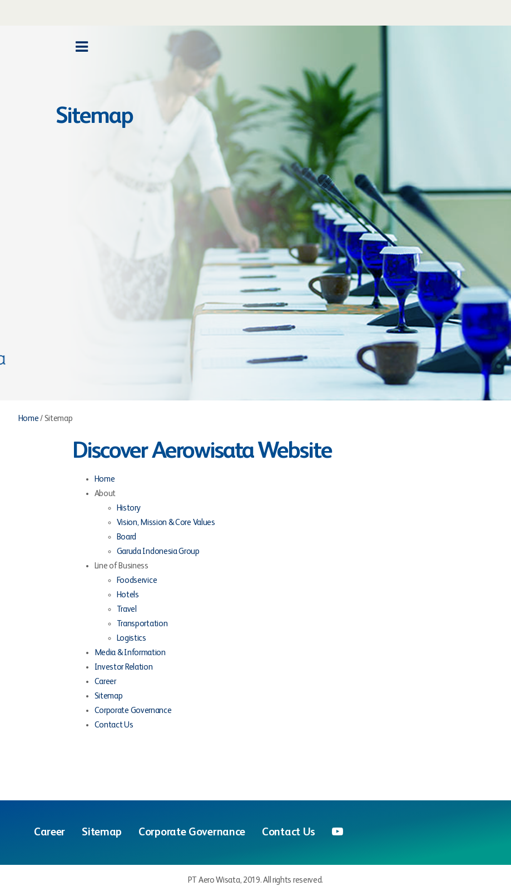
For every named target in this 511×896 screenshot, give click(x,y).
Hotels (128, 595)
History (129, 508)
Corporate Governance (133, 710)
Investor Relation (124, 667)
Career (105, 681)
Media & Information (130, 653)
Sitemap (109, 696)
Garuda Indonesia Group (158, 551)
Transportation (142, 624)
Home (28, 418)
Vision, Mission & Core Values (166, 522)
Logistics (131, 638)
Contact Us (114, 725)
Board (127, 537)
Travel (127, 609)
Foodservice (137, 580)
